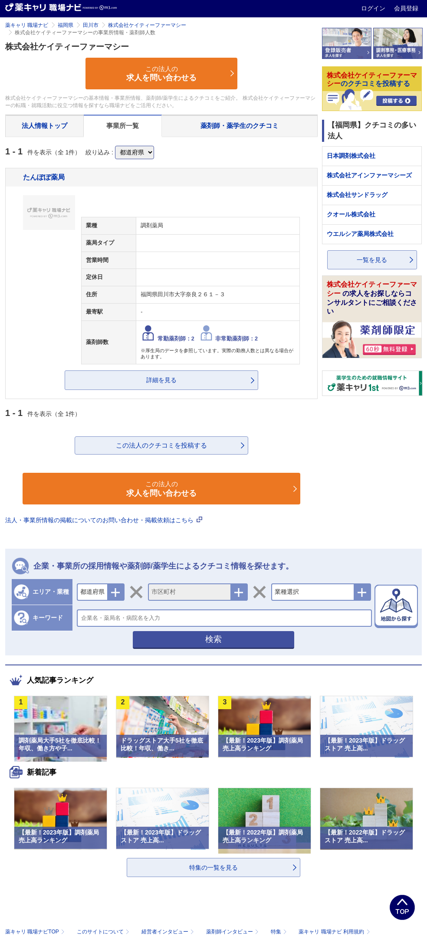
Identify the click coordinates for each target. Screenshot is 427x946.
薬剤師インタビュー (233, 932)
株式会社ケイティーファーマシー (147, 25)
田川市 (91, 25)
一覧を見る (372, 259)
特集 (280, 932)
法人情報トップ (44, 125)
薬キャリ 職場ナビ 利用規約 (334, 932)
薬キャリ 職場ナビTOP (35, 932)
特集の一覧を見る (213, 867)
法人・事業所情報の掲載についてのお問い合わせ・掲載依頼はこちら (103, 520)
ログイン (374, 8)
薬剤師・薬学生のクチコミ (239, 125)
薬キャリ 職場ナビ (26, 25)
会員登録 (406, 8)
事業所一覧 (122, 125)
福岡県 (65, 25)
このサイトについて (104, 932)
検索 (213, 639)
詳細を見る (161, 379)
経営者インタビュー (168, 932)
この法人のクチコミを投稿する (161, 445)
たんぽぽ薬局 (44, 177)
